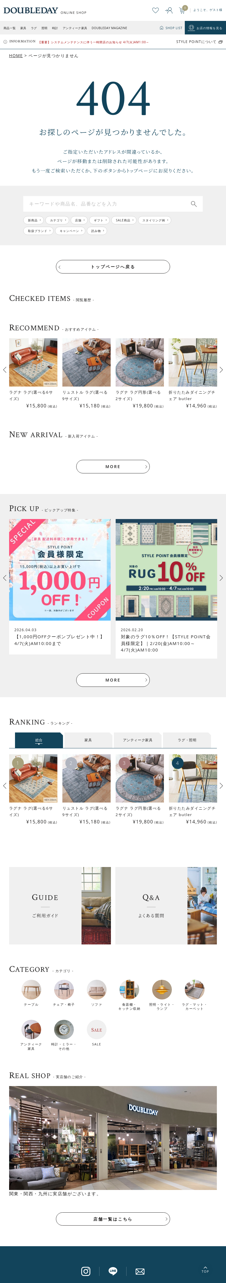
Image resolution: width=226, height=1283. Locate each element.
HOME (16, 55)
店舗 (78, 220)
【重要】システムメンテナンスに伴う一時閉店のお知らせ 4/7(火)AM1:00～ (93, 42)
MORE (113, 461)
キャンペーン (69, 231)
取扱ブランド (37, 231)
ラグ (34, 28)
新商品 (33, 220)
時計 (55, 28)
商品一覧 (10, 28)
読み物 (96, 231)
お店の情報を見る (209, 28)
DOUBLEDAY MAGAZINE (109, 28)
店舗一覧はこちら (113, 1213)
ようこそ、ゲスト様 (207, 10)
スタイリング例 (154, 220)
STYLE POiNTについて (196, 41)
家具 (23, 28)
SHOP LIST (174, 28)
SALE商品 (123, 220)
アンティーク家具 (75, 28)
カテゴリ (56, 220)
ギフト (99, 220)
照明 (44, 28)
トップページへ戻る (113, 266)
